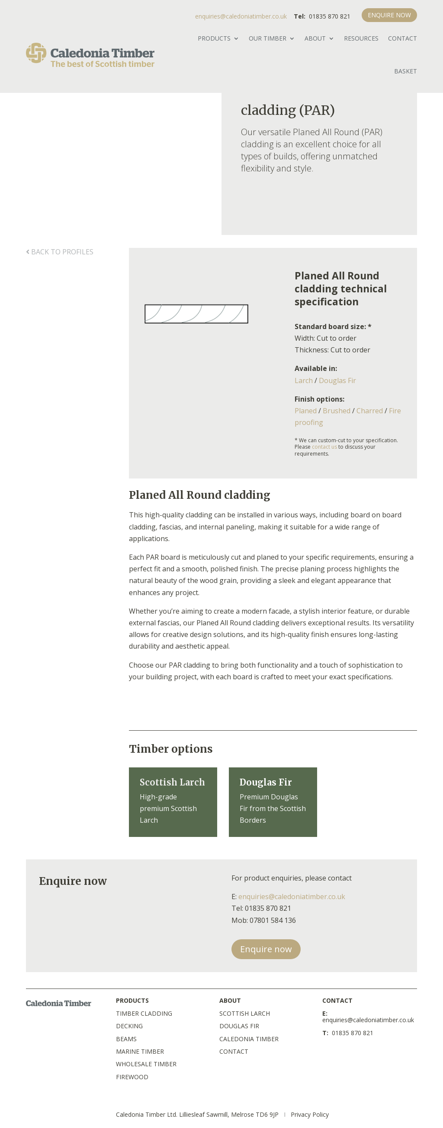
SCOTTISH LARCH (244, 1013)
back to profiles (59, 252)
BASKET (405, 71)
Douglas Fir (337, 380)
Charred (369, 410)
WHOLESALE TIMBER (146, 1064)
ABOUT (315, 38)
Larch (304, 380)
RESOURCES (361, 38)
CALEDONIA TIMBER (249, 1039)
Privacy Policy (310, 1114)
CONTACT (233, 1051)
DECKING (129, 1026)
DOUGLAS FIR (239, 1026)
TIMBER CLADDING (144, 1013)
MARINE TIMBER (140, 1051)
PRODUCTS (214, 38)
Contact (402, 38)
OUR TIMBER (267, 38)
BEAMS (126, 1039)
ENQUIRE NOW (389, 15)
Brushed (336, 410)
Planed (306, 410)
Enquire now (266, 949)
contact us (324, 446)
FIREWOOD (132, 1077)
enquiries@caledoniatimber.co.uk (241, 16)
